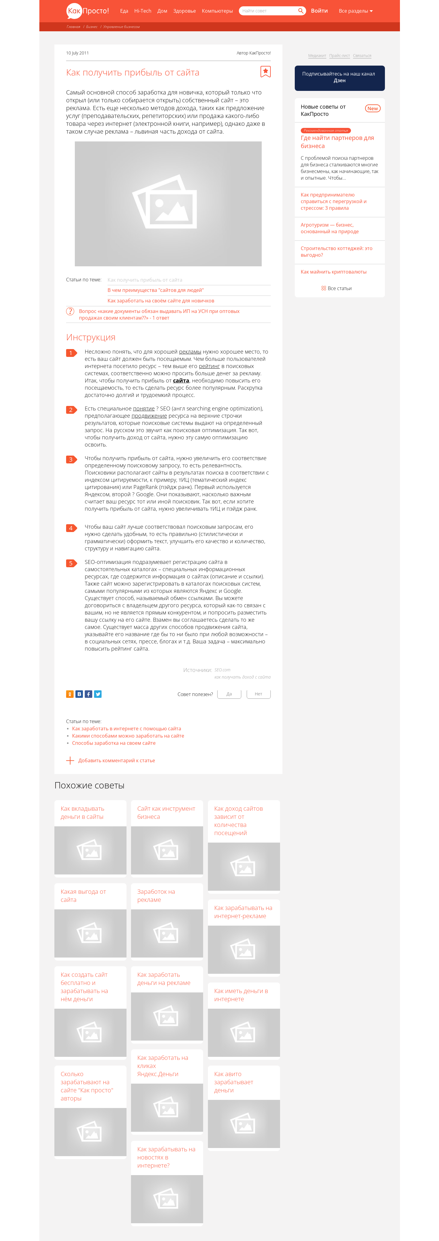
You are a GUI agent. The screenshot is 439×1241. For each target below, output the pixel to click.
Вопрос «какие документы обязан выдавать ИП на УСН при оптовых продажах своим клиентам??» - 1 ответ (159, 314)
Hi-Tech (142, 11)
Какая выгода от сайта (83, 895)
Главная (73, 26)
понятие (144, 408)
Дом (162, 11)
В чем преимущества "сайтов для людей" (156, 290)
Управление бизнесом (121, 26)
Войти (319, 10)
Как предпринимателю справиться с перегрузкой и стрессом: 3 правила (334, 201)
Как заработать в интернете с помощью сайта (126, 728)
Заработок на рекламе (156, 895)
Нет (258, 694)
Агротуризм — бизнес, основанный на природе (330, 228)
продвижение (149, 415)
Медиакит (317, 55)
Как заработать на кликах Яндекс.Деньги (163, 1066)
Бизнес (91, 26)
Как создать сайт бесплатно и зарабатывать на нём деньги (84, 986)
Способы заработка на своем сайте (114, 743)
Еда (124, 11)
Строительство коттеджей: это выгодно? (337, 251)
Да (229, 694)
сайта (181, 380)
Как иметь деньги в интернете (241, 995)
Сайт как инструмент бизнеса (167, 812)
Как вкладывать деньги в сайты (82, 812)
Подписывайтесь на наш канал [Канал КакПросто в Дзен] (339, 77)
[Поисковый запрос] (272, 10)
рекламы (190, 351)
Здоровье (184, 11)
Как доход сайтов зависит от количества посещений (239, 820)
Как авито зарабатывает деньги (234, 1082)
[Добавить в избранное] (266, 71)
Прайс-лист (339, 55)
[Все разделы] (356, 11)
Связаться (362, 55)
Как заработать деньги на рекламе (164, 979)
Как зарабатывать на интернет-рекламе (244, 912)
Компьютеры (217, 11)
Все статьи (340, 288)
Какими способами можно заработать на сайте (128, 735)
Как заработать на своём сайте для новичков (161, 300)
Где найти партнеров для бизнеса (337, 142)
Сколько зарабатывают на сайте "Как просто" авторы (87, 1086)
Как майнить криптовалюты (334, 271)
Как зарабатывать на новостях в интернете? (167, 1157)
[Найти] (300, 10)
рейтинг (209, 366)
